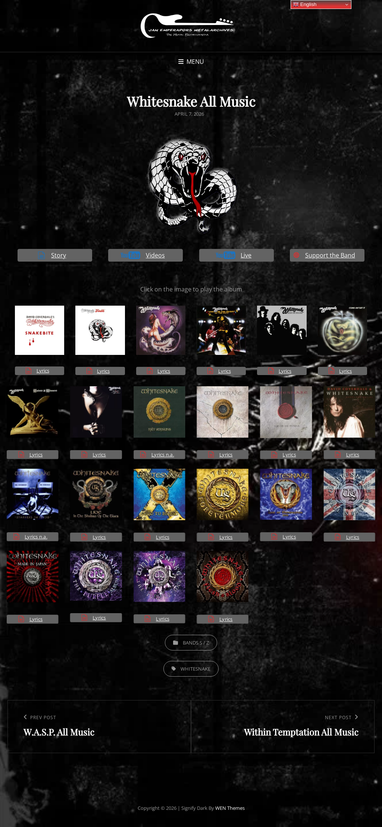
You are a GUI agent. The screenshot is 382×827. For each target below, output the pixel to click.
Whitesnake (195, 668)
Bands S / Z (196, 642)
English (304, 4)
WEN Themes (230, 808)
